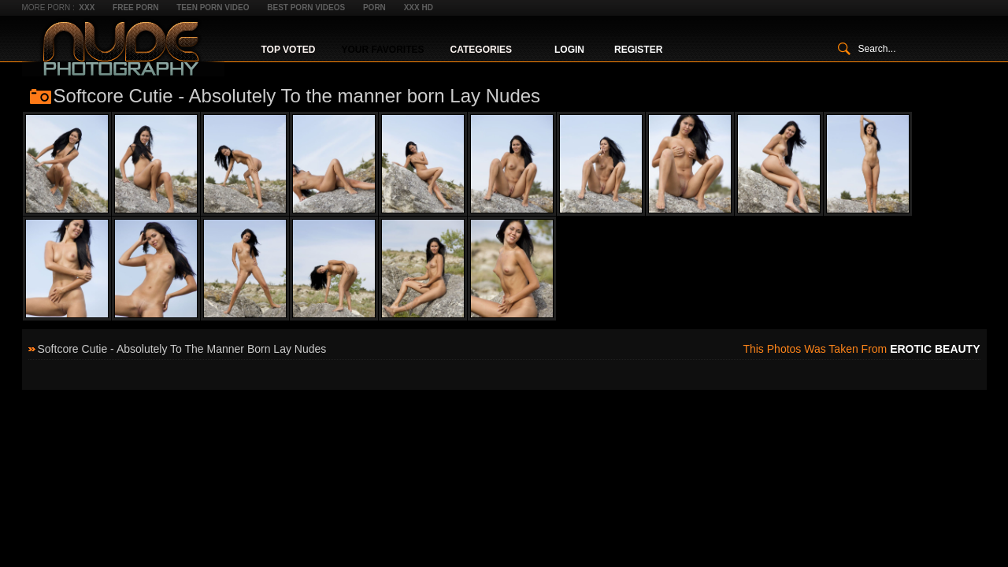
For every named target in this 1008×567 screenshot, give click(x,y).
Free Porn (135, 7)
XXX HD (418, 7)
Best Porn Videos (306, 7)
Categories (481, 49)
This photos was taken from (861, 349)
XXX (86, 7)
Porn (374, 7)
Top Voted (288, 49)
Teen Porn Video (212, 7)
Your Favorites (382, 49)
